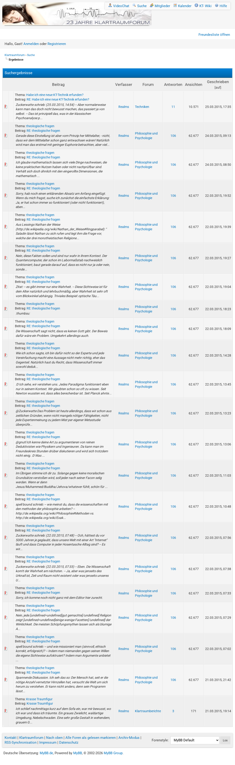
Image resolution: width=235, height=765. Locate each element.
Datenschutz (68, 742)
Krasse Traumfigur (39, 699)
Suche (139, 6)
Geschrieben (218, 81)
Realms (123, 107)
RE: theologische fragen (43, 130)
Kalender (182, 6)
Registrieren (57, 44)
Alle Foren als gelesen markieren (90, 738)
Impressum (47, 742)
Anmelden (31, 44)
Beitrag (58, 84)
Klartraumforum (15, 55)
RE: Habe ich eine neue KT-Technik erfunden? (58, 99)
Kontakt (11, 738)
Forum (148, 84)
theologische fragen (40, 126)
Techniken (142, 107)
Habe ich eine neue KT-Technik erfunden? (55, 95)
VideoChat (118, 6)
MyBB (77, 753)
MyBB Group (113, 753)
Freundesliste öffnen (214, 35)
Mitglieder (160, 6)
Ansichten (193, 84)
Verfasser (123, 84)
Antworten (173, 84)
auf (217, 87)
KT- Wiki (203, 6)
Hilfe (221, 6)
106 (173, 136)
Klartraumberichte (148, 711)
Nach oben (54, 738)
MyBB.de (46, 753)
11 (173, 107)
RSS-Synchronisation (20, 742)
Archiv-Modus (129, 738)
